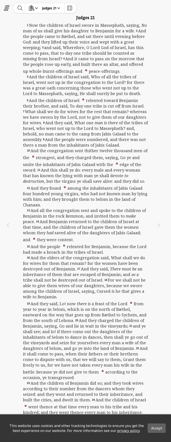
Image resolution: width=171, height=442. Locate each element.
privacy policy (128, 430)
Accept (156, 428)
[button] (86, 69)
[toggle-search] (20, 8)
